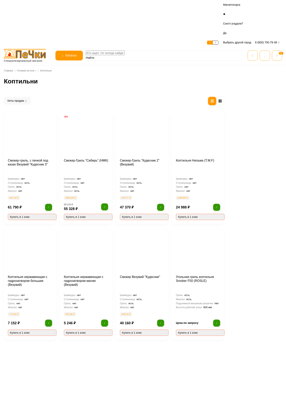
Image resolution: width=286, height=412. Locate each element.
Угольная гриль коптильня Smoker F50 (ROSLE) (252, 239)
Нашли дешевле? (157, 369)
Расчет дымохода (157, 374)
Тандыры (18, 76)
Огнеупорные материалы (208, 379)
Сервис (26, 4)
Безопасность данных (113, 364)
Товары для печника (204, 384)
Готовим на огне (25, 33)
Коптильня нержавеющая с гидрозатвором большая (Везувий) (84, 241)
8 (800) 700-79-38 (268, 4)
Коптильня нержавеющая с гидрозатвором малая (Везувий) (144, 239)
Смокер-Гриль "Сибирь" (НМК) (142, 121)
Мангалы (18, 69)
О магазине (11, 4)
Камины (198, 364)
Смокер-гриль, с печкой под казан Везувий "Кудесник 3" (85, 123)
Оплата (39, 4)
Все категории (201, 349)
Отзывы (105, 359)
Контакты (69, 4)
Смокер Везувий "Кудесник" (197, 237)
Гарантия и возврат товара (162, 364)
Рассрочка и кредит (158, 353)
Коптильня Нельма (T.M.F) (251, 121)
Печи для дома (202, 359)
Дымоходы (200, 374)
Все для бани (201, 353)
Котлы (197, 369)
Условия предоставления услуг (118, 369)
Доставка (53, 4)
